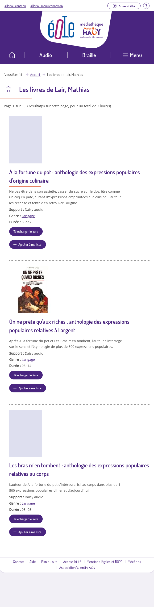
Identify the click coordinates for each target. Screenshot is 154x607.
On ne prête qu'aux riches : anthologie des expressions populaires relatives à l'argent (69, 326)
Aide (32, 561)
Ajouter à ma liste (30, 244)
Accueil (35, 74)
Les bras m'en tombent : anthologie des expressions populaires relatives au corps (79, 469)
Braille (89, 54)
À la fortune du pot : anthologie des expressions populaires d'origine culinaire (74, 176)
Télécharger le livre (25, 231)
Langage (28, 216)
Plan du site (49, 561)
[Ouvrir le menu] (132, 57)
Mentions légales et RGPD (104, 561)
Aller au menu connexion (46, 6)
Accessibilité (72, 561)
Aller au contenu (15, 6)
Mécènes (134, 561)
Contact (18, 561)
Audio (45, 54)
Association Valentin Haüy (77, 567)
